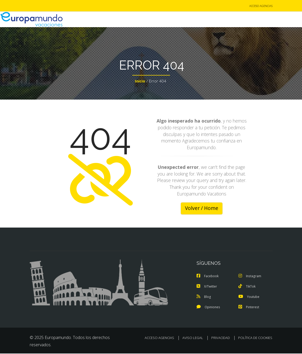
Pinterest (249, 307)
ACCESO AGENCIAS (261, 6)
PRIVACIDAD (220, 338)
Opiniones (209, 307)
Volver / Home (201, 208)
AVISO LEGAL (192, 338)
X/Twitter (207, 286)
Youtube (249, 297)
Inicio (140, 81)
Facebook (208, 276)
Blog (204, 297)
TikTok (247, 286)
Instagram (250, 276)
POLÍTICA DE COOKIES (255, 338)
